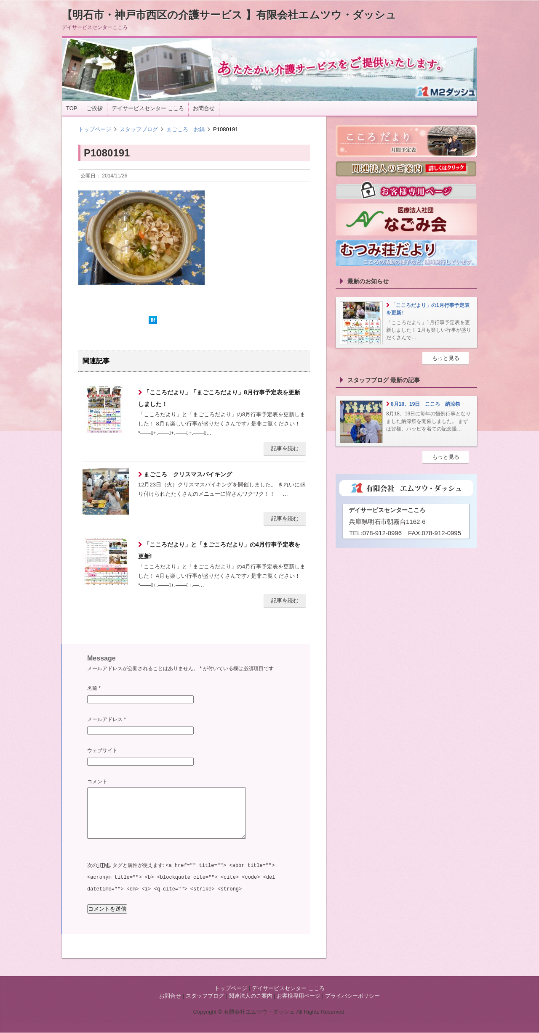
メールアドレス (106, 719)
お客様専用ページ (298, 996)
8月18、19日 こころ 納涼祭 (425, 404)
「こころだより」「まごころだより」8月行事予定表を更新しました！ (219, 398)
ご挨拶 (94, 108)
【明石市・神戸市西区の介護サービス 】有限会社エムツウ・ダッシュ (229, 15)
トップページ (94, 129)
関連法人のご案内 (250, 996)
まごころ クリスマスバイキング (187, 474)
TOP (71, 108)
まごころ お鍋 (185, 129)
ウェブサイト (102, 750)
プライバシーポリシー (352, 996)
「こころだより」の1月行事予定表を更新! (428, 309)
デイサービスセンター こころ (148, 108)
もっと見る (445, 358)
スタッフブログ (139, 129)
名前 (94, 688)
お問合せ (204, 108)
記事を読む (285, 448)
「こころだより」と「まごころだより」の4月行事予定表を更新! (219, 550)
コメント (97, 782)
